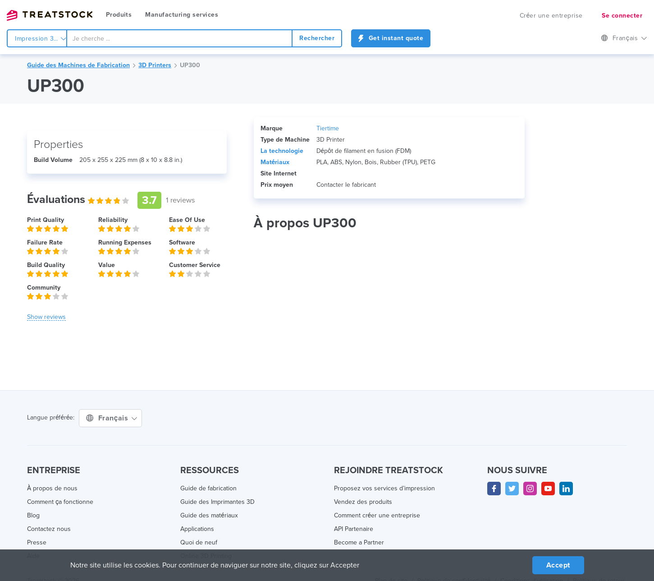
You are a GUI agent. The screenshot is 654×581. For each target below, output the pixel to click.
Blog (33, 515)
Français (624, 38)
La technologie (282, 151)
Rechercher (316, 38)
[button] (46, 317)
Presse (36, 542)
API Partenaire (353, 529)
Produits (119, 14)
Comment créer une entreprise (377, 515)
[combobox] (179, 38)
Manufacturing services (181, 14)
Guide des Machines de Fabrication (78, 65)
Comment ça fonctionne (60, 502)
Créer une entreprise (551, 15)
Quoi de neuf (198, 542)
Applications (197, 529)
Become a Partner (359, 542)
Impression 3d (40, 38)
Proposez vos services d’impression (384, 488)
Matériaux (275, 162)
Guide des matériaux (209, 515)
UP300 (190, 65)
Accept (558, 565)
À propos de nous (52, 488)
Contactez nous (49, 529)
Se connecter (622, 15)
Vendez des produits (363, 502)
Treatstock (49, 15)
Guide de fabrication (208, 488)
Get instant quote (390, 38)
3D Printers (154, 65)
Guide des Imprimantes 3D (217, 502)
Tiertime (327, 128)
